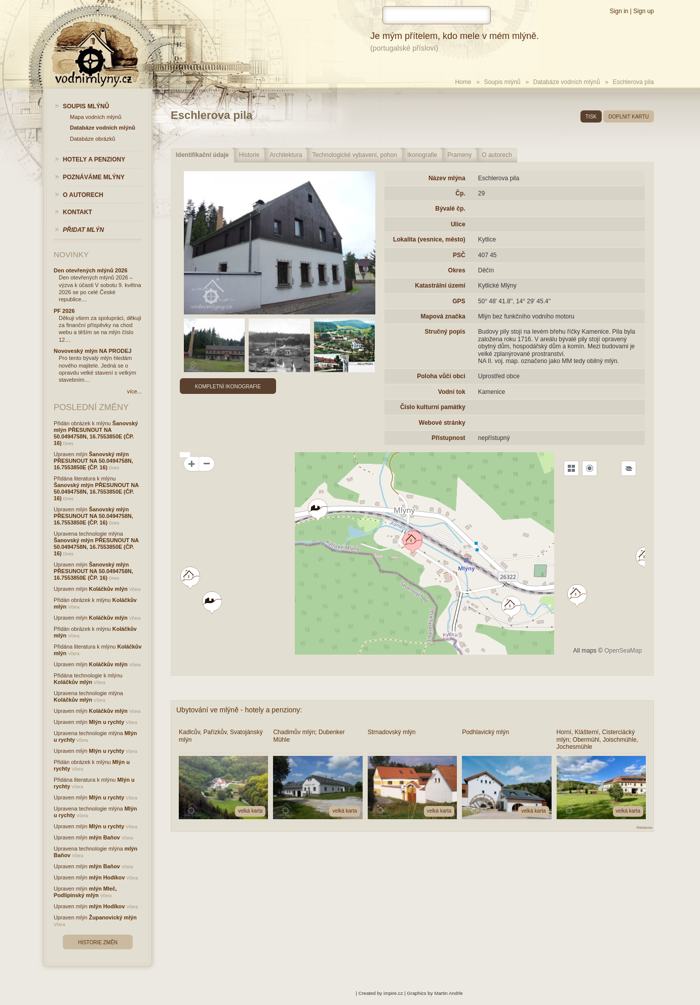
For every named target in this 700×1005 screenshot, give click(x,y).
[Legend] (628, 468)
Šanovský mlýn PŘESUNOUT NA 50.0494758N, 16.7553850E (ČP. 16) (96, 433)
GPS (458, 301)
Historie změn (98, 942)
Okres (456, 270)
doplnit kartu (628, 116)
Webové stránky (442, 422)
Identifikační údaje (202, 154)
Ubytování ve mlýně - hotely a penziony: (239, 710)
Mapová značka (443, 316)
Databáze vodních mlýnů (566, 82)
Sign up (643, 11)
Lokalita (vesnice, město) (429, 239)
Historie (249, 154)
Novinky (71, 254)
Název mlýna (447, 178)
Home (463, 82)
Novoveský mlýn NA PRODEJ (93, 351)
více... (134, 391)
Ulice (458, 224)
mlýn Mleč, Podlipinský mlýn (85, 892)
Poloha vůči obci (441, 376)
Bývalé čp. (450, 208)
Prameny (459, 154)
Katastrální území (440, 285)
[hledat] (436, 15)
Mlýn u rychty (107, 722)
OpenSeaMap (623, 650)
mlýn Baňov (104, 837)
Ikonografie (422, 154)
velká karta (250, 811)
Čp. (460, 193)
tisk (591, 116)
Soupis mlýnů (502, 82)
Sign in (619, 11)
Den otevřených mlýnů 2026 (91, 270)
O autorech (497, 154)
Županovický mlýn (113, 917)
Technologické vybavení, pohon (354, 154)
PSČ (459, 255)
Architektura (285, 154)
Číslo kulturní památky (432, 407)
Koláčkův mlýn (108, 589)
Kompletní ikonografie (228, 386)
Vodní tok (451, 391)
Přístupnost (448, 437)
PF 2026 (64, 311)
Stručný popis (445, 331)
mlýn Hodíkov (107, 877)
